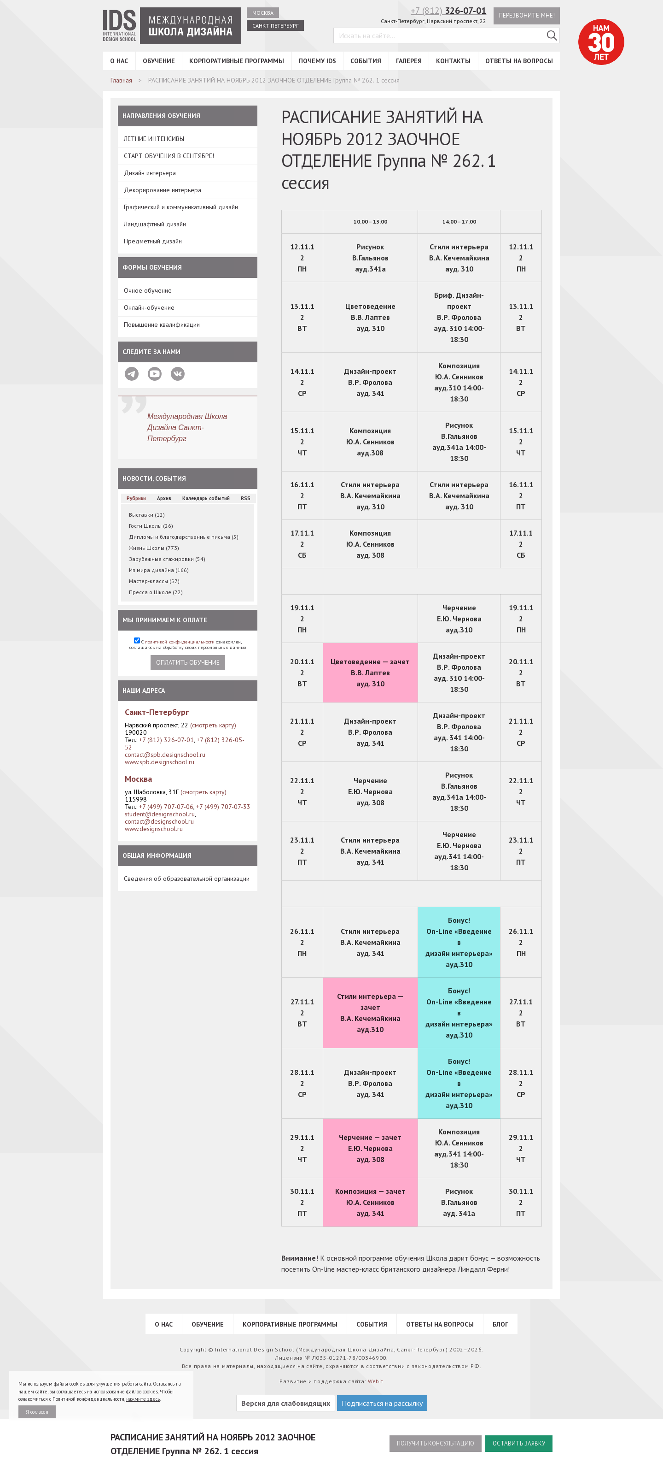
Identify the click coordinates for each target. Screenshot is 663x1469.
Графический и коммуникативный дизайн (181, 207)
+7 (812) (446, 11)
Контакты (453, 61)
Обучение (159, 61)
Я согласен (37, 1412)
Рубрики (136, 498)
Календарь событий (206, 498)
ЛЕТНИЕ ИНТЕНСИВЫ (154, 139)
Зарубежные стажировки (167, 558)
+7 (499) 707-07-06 (166, 806)
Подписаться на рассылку (382, 1403)
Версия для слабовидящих (285, 1403)
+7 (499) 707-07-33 (223, 806)
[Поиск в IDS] (552, 36)
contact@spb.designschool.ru (165, 754)
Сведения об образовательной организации (187, 878)
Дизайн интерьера (150, 173)
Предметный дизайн (153, 241)
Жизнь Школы (154, 547)
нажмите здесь (143, 1399)
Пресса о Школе (156, 592)
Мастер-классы (154, 581)
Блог (500, 1324)
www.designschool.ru (154, 829)
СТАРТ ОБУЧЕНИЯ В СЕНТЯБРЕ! (169, 156)
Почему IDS (317, 61)
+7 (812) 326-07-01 (166, 740)
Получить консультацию (429, 1444)
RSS (245, 498)
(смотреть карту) (213, 725)
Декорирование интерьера (162, 190)
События (365, 61)
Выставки (147, 514)
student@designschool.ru (160, 814)
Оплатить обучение (188, 662)
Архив (164, 498)
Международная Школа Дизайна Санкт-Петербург (187, 427)
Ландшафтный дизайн (155, 224)
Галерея (409, 61)
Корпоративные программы (236, 61)
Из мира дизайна (159, 569)
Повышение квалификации (162, 324)
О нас (119, 61)
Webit (376, 1381)
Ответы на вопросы (519, 61)
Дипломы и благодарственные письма (183, 536)
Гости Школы (151, 525)
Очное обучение (148, 290)
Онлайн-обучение (149, 307)
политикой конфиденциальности (180, 642)
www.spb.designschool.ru (159, 762)
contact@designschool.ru (159, 821)
